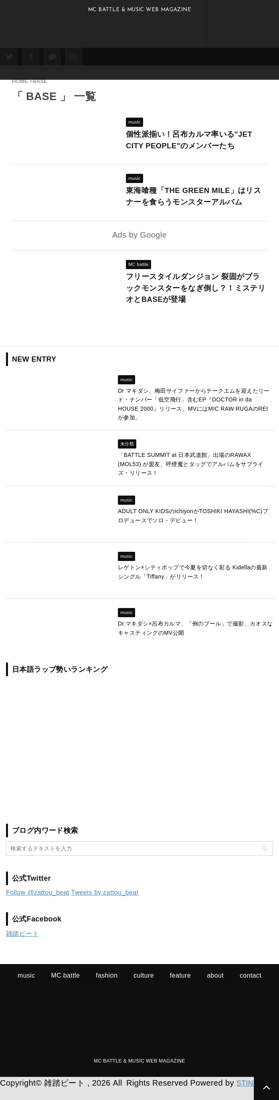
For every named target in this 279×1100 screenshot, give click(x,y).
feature (180, 986)
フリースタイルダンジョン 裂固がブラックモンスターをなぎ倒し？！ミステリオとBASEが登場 (196, 295)
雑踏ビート (22, 944)
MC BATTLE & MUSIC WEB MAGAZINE (139, 1072)
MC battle (65, 986)
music (26, 986)
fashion (107, 986)
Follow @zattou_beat (37, 903)
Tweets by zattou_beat (105, 903)
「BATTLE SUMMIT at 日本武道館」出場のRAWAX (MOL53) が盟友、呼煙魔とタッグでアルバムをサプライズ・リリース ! (191, 475)
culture (144, 986)
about (215, 986)
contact (250, 986)
